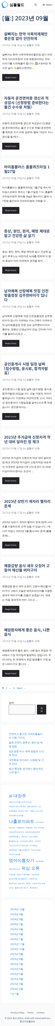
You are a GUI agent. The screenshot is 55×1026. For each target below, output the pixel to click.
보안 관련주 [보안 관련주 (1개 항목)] (33, 837)
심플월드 (17, 4)
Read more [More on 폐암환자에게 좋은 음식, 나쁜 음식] (10, 673)
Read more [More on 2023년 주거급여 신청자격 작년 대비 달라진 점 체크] (10, 480)
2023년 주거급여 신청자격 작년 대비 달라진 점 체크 (27, 439)
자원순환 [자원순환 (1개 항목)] (12, 874)
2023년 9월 (16, 954)
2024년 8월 (16, 919)
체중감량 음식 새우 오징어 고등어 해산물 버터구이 (27, 568)
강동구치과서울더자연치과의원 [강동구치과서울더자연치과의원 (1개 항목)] (20, 802)
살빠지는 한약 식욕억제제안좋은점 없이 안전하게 (26, 36)
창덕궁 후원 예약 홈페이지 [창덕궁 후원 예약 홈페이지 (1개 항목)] (18, 879)
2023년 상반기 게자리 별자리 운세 (27, 503)
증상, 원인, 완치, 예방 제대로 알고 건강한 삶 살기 (27, 233)
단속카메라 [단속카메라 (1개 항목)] (40, 822)
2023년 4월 (16, 979)
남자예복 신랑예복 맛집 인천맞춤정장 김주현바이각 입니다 (26, 295)
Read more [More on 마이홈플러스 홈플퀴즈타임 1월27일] (10, 210)
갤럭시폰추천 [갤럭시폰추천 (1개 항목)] (32, 806)
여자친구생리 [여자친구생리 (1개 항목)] (36, 850)
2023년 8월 (16, 959)
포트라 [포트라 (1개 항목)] (11, 888)
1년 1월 (14, 993)
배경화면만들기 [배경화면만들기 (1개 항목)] (14, 837)
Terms (30, 1012)
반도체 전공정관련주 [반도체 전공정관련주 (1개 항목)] (32, 832)
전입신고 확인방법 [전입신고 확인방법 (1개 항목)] (23, 874)
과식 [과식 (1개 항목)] (39, 806)
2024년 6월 (16, 929)
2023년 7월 (16, 964)
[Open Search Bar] (36, 5)
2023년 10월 (17, 949)
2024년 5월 (16, 934)
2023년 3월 (16, 983)
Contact (40, 1012)
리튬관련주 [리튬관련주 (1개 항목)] (21, 828)
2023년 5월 (16, 974)
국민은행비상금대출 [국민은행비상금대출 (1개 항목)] (16, 816)
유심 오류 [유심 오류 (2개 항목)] (30, 868)
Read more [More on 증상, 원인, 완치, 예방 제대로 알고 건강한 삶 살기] (10, 270)
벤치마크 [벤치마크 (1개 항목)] (24, 837)
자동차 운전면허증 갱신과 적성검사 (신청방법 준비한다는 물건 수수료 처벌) (26, 102)
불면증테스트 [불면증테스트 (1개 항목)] (13, 841)
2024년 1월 (16, 939)
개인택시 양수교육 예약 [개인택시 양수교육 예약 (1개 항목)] (17, 806)
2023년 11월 (17, 944)
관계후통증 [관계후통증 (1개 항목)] (13, 811)
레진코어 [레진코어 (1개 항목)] (12, 828)
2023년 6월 (16, 969)
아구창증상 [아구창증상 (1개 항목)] (33, 845)
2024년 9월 (16, 914)
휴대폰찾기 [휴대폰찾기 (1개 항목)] (34, 888)
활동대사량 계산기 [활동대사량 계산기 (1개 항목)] (21, 888)
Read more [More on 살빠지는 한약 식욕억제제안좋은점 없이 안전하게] (10, 77)
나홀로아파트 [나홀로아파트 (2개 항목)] (21, 821)
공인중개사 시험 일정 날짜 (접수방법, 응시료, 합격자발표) (26, 368)
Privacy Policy (17, 1012)
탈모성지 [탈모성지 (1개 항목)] (21, 883)
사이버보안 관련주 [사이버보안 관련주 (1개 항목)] (26, 841)
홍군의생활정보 (27, 1021)
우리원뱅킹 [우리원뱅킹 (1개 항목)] (40, 861)
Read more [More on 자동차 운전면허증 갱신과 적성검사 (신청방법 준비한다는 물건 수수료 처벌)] (10, 146)
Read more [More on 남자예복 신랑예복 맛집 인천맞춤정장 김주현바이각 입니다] (10, 343)
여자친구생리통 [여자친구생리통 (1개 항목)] (14, 854)
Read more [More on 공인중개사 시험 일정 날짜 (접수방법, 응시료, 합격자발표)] (10, 416)
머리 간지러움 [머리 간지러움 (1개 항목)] (39, 828)
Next (21, 688)
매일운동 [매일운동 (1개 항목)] (29, 828)
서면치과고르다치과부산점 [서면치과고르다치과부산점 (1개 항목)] (18, 845)
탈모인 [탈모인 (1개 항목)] (28, 883)
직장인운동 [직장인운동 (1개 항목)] (35, 874)
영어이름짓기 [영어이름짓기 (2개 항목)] (21, 860)
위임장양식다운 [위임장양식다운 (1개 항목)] (14, 869)
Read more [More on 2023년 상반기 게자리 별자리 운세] (10, 544)
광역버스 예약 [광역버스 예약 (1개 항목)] (23, 811)
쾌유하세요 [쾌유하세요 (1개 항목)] (13, 883)
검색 (11, 702)
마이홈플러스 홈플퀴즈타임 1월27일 (27, 169)
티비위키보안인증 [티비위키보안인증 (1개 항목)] (38, 883)
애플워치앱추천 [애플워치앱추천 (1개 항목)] (23, 850)
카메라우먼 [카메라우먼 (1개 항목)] (33, 879)
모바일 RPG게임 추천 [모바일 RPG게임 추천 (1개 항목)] (16, 832)
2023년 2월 (16, 988)
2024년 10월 (17, 909)
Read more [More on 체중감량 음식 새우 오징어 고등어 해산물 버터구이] (10, 609)
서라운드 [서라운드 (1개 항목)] (38, 841)
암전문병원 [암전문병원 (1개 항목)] (13, 850)
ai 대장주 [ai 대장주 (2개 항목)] (17, 796)
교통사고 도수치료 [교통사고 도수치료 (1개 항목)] (36, 811)
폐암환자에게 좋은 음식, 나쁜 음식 (27, 632)
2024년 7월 (16, 924)
